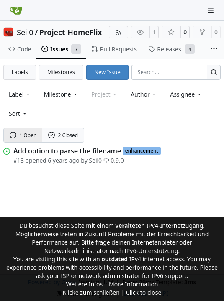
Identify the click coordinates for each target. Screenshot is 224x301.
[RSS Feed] (118, 32)
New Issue (107, 72)
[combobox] (19, 94)
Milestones (61, 72)
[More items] (214, 49)
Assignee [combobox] (186, 94)
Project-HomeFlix (70, 32)
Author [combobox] (144, 94)
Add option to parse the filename (67, 151)
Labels (20, 72)
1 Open (23, 135)
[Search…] (214, 72)
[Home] (16, 10)
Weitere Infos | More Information (112, 284)
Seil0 (25, 32)
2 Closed (63, 135)
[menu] (18, 113)
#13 (18, 160)
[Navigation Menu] (211, 10)
